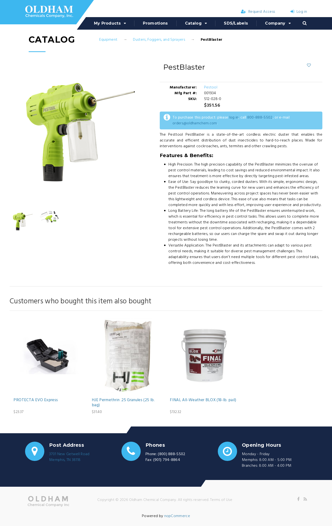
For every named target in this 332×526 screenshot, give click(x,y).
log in (234, 117)
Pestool (210, 87)
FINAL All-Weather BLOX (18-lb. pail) (203, 400)
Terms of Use (221, 500)
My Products (107, 23)
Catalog (193, 23)
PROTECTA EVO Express (35, 400)
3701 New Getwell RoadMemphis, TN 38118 (69, 457)
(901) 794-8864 (166, 460)
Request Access (258, 12)
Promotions (155, 23)
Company (275, 23)
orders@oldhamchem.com (195, 123)
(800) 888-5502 (171, 454)
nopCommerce (177, 516)
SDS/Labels (236, 23)
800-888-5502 (260, 117)
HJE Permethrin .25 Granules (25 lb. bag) (123, 403)
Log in (299, 12)
